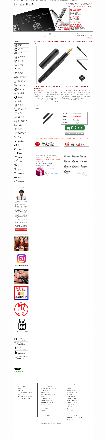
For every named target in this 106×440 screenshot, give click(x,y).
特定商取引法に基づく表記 (25, 396)
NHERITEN (23, 5)
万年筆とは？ (20, 343)
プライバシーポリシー (24, 398)
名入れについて (21, 347)
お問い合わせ (70, 35)
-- (45, 384)
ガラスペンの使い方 (22, 356)
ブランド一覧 (35, 35)
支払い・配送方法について (25, 392)
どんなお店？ (20, 338)
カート (63, 35)
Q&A (19, 388)
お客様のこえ (57, 35)
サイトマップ (21, 394)
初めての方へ (22, 35)
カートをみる (21, 386)
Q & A (28, 35)
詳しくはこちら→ (55, 173)
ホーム (15, 35)
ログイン (19, 352)
